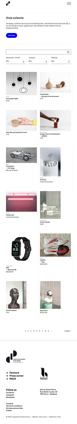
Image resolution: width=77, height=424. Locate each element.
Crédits (9, 410)
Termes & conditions (14, 406)
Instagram (10, 395)
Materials (54, 58)
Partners (14, 372)
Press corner (17, 375)
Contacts (9, 403)
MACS (13, 378)
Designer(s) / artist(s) (13, 58)
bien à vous (43, 417)
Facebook (10, 393)
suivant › (68, 331)
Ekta (59, 417)
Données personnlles (14, 408)
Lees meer (11, 35)
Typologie (32, 58)
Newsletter (10, 397)
